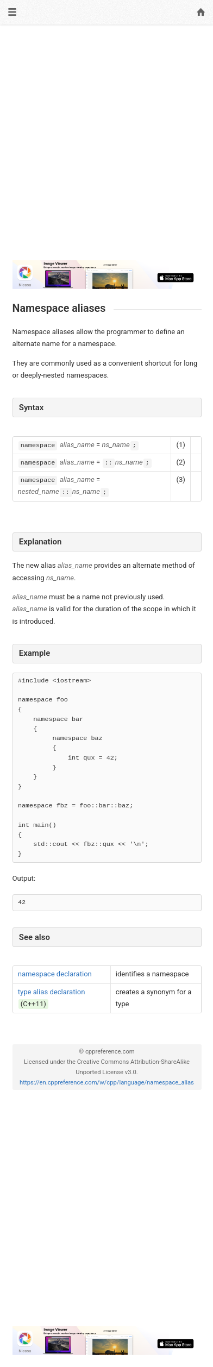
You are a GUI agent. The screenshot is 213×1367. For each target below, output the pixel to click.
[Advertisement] (106, 142)
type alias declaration (51, 992)
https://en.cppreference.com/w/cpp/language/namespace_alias (107, 1082)
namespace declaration (55, 974)
